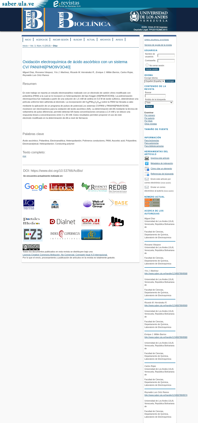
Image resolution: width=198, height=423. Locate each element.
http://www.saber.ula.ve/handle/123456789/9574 (165, 395)
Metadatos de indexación (162, 163)
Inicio (28, 40)
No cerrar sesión (156, 65)
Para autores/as (151, 143)
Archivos (105, 40)
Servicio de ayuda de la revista (158, 45)
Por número (149, 115)
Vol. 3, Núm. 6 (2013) (40, 46)
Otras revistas (150, 124)
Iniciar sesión (60, 40)
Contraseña (150, 60)
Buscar (77, 40)
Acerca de (42, 40)
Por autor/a (149, 118)
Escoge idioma (151, 78)
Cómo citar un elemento (161, 169)
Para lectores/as (151, 140)
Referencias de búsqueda (162, 174)
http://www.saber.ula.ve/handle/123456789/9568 (165, 274)
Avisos (119, 40)
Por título (148, 121)
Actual (91, 40)
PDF (24, 156)
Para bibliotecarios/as (154, 146)
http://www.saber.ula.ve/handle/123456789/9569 (165, 305)
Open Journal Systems (156, 40)
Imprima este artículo (160, 158)
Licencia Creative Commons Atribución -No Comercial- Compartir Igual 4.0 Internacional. (65, 255)
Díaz (55, 46)
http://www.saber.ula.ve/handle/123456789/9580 (165, 337)
